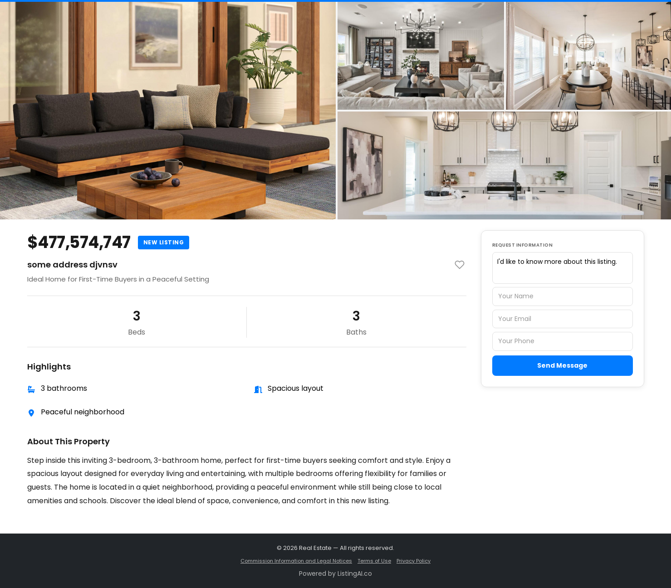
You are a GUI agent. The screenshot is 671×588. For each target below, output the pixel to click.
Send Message (562, 365)
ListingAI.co (355, 573)
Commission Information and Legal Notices (296, 560)
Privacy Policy (414, 560)
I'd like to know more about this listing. (562, 268)
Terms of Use (374, 560)
